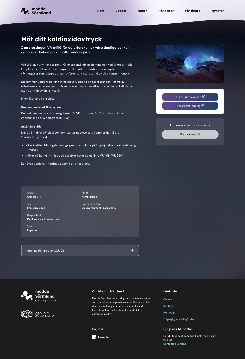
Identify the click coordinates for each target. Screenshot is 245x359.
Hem (100, 11)
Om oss (167, 299)
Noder (142, 11)
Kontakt (168, 306)
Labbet (121, 11)
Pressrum (169, 312)
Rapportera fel (190, 134)
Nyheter (218, 11)
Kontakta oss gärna (174, 343)
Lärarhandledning (190, 106)
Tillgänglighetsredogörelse (178, 319)
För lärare (192, 11)
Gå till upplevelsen (190, 97)
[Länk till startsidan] (36, 10)
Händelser (166, 11)
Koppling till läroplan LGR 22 (44, 250)
